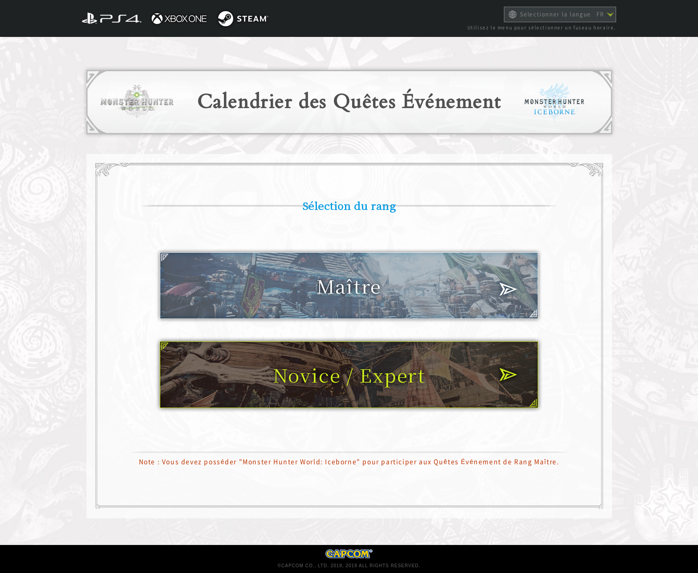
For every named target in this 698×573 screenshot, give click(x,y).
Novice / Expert (349, 374)
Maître (349, 285)
